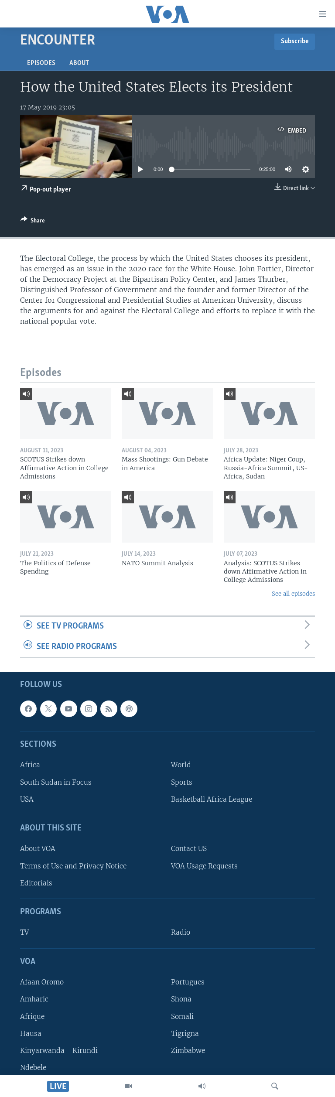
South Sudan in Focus (56, 782)
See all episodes (293, 594)
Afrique (32, 1016)
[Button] (33, 222)
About (79, 63)
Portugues (188, 982)
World (181, 765)
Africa (30, 765)
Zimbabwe (188, 1050)
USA (27, 799)
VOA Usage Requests (204, 865)
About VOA (37, 848)
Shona (181, 999)
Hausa (30, 1033)
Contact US (189, 848)
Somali (182, 1016)
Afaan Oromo (42, 982)
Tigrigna (185, 1033)
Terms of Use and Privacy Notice (73, 865)
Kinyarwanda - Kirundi (59, 1050)
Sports (181, 782)
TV (24, 932)
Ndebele (33, 1067)
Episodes (41, 63)
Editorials (36, 882)
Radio (180, 932)
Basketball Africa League (211, 799)
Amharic (34, 999)
